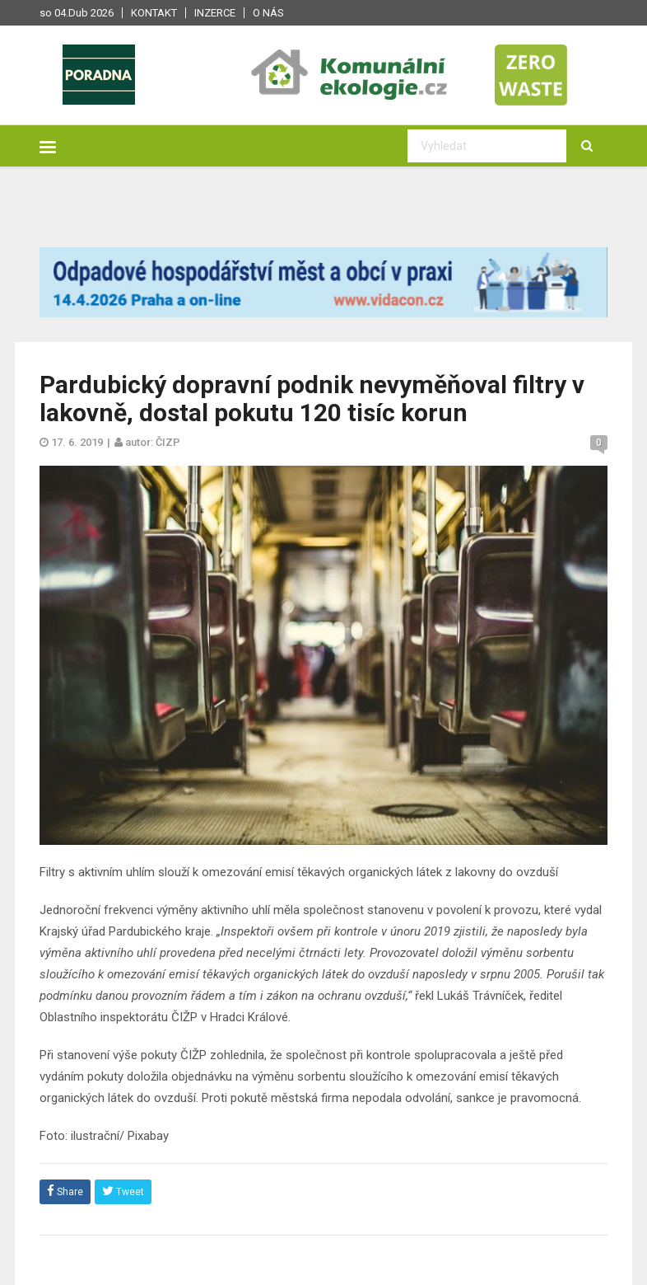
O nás (268, 13)
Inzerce (214, 13)
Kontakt (154, 13)
